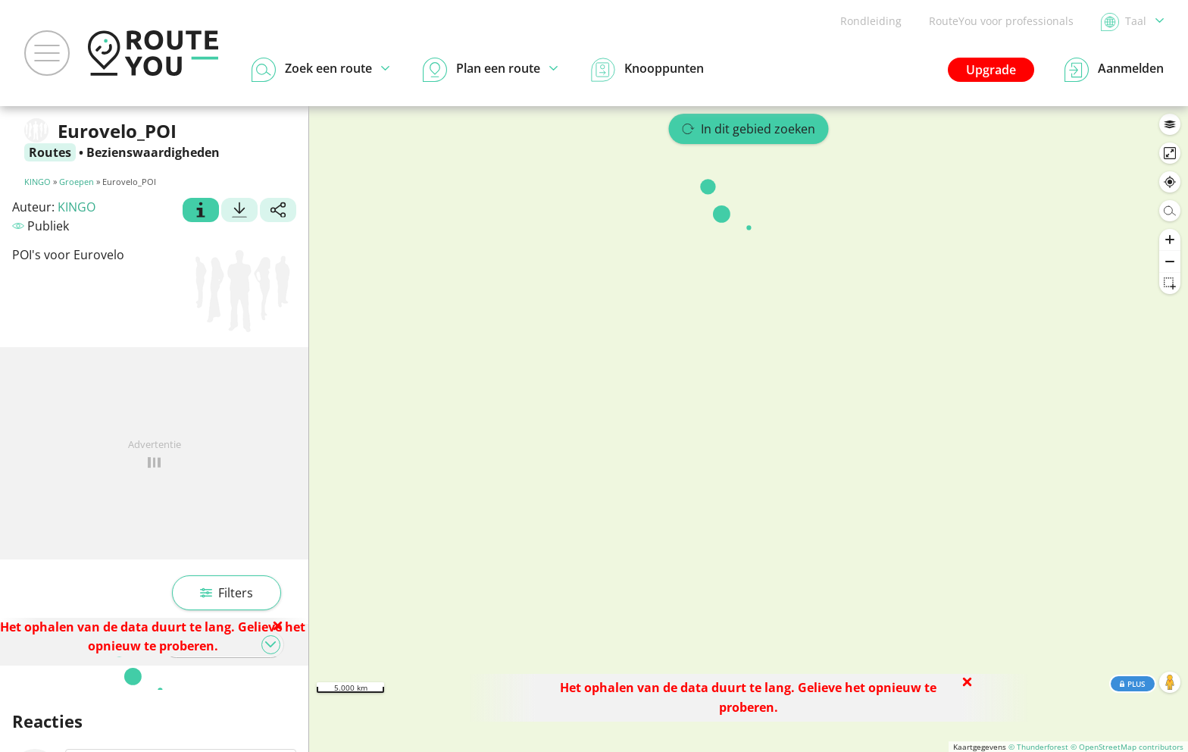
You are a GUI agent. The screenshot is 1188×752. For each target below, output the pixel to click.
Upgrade (991, 69)
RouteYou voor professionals (1001, 21)
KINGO (37, 181)
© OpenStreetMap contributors (1127, 746)
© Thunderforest (1038, 746)
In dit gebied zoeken (749, 129)
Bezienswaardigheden (153, 152)
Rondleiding (871, 21)
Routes (50, 152)
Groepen (76, 181)
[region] (748, 429)
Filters (226, 592)
